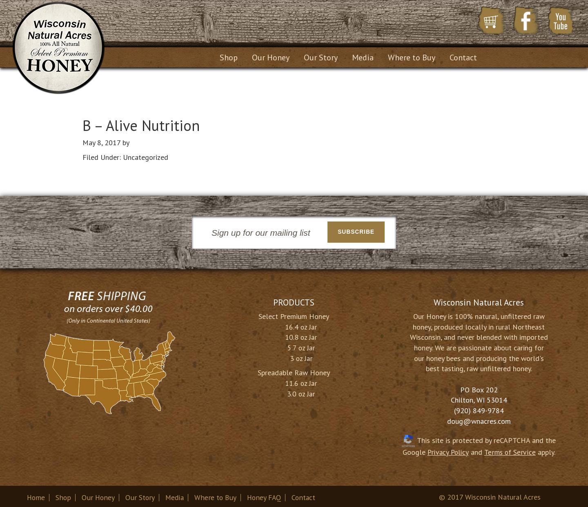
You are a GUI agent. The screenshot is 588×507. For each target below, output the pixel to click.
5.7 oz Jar (301, 345)
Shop (63, 495)
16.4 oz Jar (301, 324)
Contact (306, 495)
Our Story (140, 495)
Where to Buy (217, 495)
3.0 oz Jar (301, 391)
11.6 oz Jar (301, 380)
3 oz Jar (301, 355)
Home (36, 495)
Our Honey (98, 495)
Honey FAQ (266, 495)
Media (175, 495)
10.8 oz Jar (301, 334)
